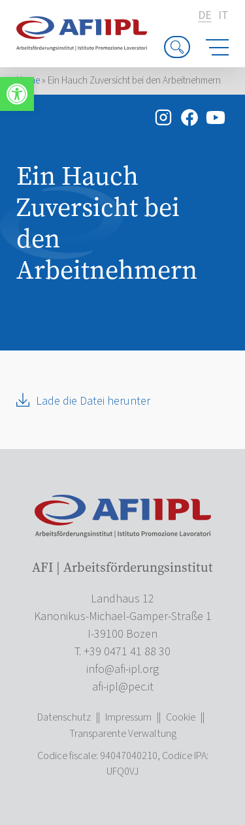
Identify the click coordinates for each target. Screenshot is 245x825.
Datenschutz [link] (64, 717)
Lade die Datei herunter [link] (93, 401)
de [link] (205, 16)
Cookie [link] (180, 717)
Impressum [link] (128, 717)
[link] (17, 94)
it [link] (223, 16)
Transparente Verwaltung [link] (122, 733)
